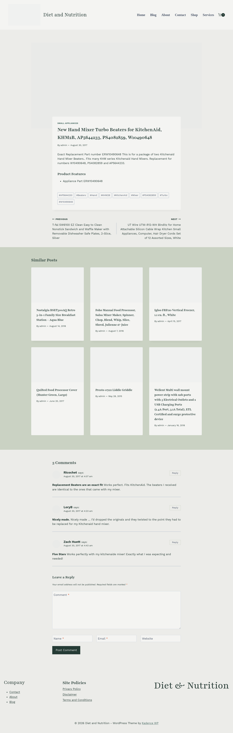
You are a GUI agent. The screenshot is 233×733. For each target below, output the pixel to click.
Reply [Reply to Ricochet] (175, 473)
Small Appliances (67, 123)
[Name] (72, 638)
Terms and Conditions (77, 700)
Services (208, 15)
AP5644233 (65, 195)
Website (147, 638)
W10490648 (66, 201)
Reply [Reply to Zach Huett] (175, 542)
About (165, 15)
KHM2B (105, 195)
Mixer (134, 195)
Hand (93, 195)
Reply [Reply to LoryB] (175, 507)
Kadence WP (150, 723)
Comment (61, 594)
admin (64, 145)
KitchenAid (120, 195)
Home (141, 15)
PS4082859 (149, 195)
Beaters (81, 195)
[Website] (161, 638)
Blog (153, 15)
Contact (180, 15)
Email (103, 638)
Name (59, 638)
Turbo (164, 195)
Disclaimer (70, 694)
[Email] (116, 638)
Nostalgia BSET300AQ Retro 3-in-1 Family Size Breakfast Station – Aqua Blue (55, 315)
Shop (194, 15)
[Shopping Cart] (221, 14)
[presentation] (57, 284)
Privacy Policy (72, 689)
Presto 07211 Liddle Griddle (113, 390)
